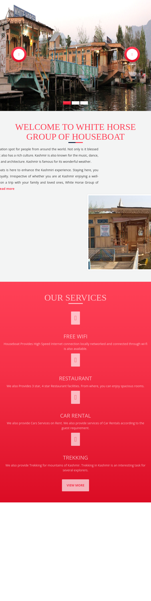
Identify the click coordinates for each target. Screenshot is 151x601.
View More (75, 485)
